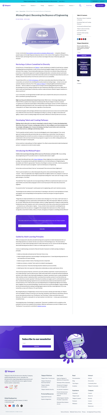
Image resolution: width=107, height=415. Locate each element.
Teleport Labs (75, 395)
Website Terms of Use (75, 412)
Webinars (74, 403)
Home (17, 11)
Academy (74, 386)
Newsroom (91, 406)
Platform (23, 5)
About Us (90, 395)
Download (74, 393)
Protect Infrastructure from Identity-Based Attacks (62, 393)
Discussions (91, 380)
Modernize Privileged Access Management (62, 385)
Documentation (76, 378)
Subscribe (42, 229)
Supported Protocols (46, 396)
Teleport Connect (76, 398)
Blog (73, 380)
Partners (72, 5)
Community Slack (92, 383)
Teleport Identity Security (47, 389)
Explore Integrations (46, 399)
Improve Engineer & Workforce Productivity (63, 379)
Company (79, 83)
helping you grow (42, 306)
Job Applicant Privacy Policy (94, 412)
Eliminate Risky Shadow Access (62, 403)
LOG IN (102, 1)
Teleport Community (93, 386)
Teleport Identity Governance (45, 385)
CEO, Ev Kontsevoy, (33, 80)
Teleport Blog (22, 11)
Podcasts (74, 401)
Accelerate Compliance (62, 389)
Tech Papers (75, 383)
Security (90, 398)
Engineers (51, 5)
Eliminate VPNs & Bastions (63, 382)
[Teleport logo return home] (7, 5)
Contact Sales (100, 5)
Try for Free (89, 5)
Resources (62, 5)
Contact (90, 393)
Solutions (33, 5)
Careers (90, 401)
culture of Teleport (41, 83)
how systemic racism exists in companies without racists (40, 53)
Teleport (37, 67)
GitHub (90, 378)
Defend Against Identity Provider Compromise (63, 398)
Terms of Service (65, 412)
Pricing (42, 5)
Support (95, 1)
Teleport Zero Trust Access (48, 378)
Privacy (84, 412)
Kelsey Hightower (38, 159)
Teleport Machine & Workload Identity (46, 381)
